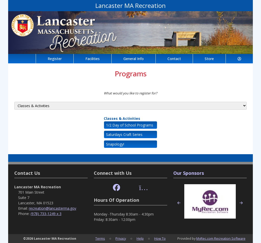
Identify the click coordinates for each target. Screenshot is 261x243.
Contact (174, 58)
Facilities (92, 58)
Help (140, 238)
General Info (133, 58)
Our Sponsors (188, 173)
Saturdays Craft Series (124, 134)
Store (209, 58)
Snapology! (115, 144)
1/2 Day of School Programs (129, 125)
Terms (100, 238)
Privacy (120, 238)
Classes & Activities (122, 118)
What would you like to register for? (130, 93)
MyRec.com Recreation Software (220, 238)
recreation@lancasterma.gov (52, 208)
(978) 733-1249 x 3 (46, 213)
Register (55, 58)
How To (160, 238)
